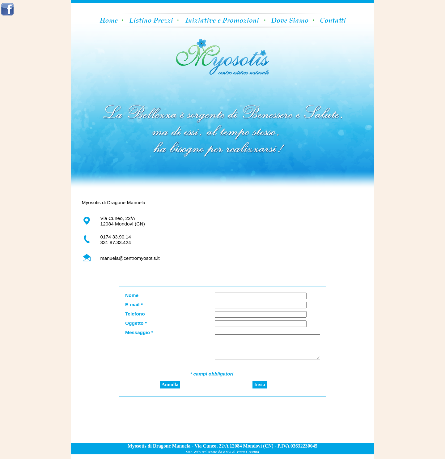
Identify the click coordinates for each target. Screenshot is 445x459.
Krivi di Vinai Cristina (241, 456)
